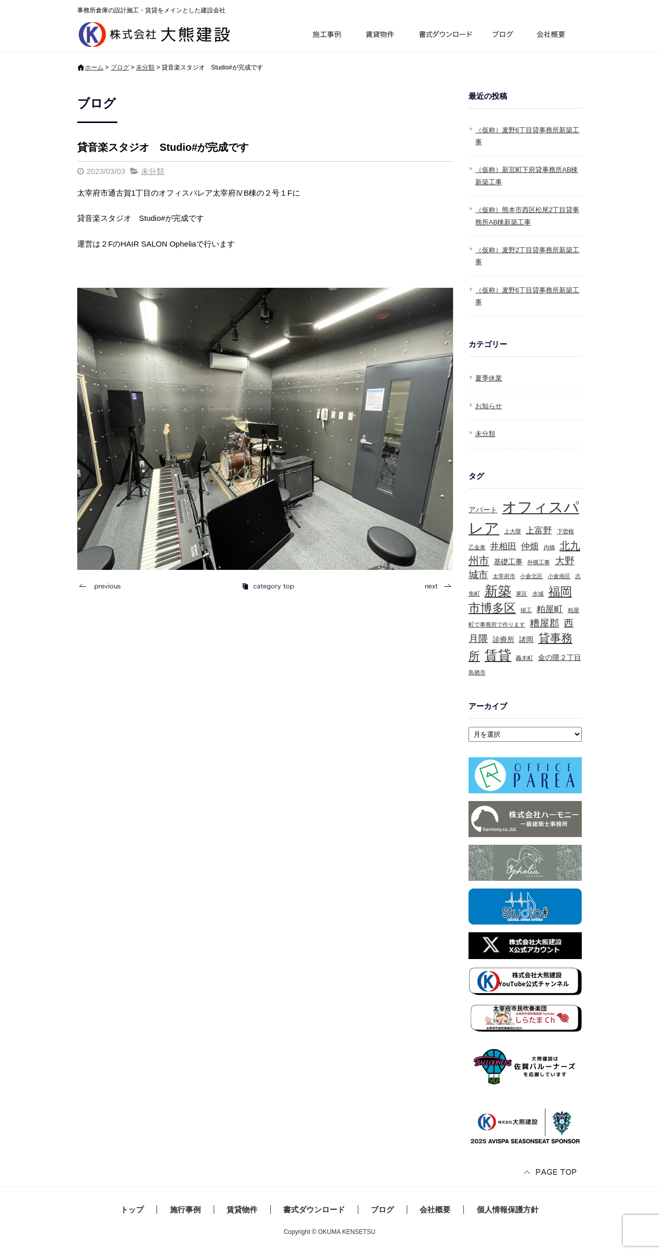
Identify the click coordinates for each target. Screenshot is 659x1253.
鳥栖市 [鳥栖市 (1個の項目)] (477, 672)
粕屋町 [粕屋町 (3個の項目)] (549, 609)
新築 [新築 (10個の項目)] (497, 591)
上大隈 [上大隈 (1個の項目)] (512, 531)
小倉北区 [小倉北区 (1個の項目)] (531, 576)
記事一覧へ (267, 586)
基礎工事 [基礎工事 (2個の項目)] (508, 562)
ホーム (94, 67)
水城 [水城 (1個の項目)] (538, 593)
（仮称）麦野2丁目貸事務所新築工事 (527, 256)
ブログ (504, 36)
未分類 (145, 67)
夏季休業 (488, 378)
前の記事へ (103, 586)
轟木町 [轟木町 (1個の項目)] (524, 658)
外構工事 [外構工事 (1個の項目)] (538, 562)
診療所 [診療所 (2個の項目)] (503, 639)
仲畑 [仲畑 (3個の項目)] (530, 546)
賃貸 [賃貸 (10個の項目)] (497, 655)
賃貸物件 (380, 36)
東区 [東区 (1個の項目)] (521, 593)
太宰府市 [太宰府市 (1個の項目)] (504, 576)
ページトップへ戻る (551, 1172)
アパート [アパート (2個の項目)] (483, 510)
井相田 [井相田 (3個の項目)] (503, 546)
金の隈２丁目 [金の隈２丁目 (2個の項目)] (559, 657)
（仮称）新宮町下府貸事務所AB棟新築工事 (526, 175)
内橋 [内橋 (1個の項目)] (549, 547)
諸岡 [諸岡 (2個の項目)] (526, 639)
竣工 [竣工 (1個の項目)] (526, 610)
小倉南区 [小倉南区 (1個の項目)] (559, 576)
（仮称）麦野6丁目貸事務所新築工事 (527, 136)
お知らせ (488, 406)
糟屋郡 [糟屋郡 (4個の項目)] (544, 623)
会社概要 (555, 36)
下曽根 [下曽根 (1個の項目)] (565, 531)
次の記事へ (435, 586)
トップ (132, 1209)
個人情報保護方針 (508, 1209)
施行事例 (326, 36)
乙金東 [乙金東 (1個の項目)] (477, 547)
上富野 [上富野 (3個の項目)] (539, 530)
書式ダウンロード (444, 36)
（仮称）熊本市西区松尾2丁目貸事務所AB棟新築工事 (527, 215)
